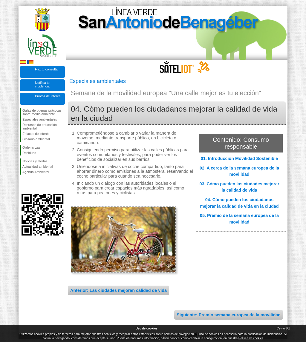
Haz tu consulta (46, 69)
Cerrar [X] (283, 328)
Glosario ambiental (36, 139)
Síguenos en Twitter (33, 184)
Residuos (29, 153)
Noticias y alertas (35, 161)
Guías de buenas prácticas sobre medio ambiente (42, 112)
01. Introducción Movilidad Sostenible (239, 158)
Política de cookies (250, 338)
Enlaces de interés (36, 133)
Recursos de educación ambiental (39, 126)
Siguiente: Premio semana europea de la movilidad (229, 314)
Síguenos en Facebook (23, 184)
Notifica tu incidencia (42, 84)
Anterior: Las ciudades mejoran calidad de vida (118, 290)
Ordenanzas (31, 147)
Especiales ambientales (39, 119)
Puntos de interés (48, 96)
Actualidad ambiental (37, 166)
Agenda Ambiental (35, 172)
